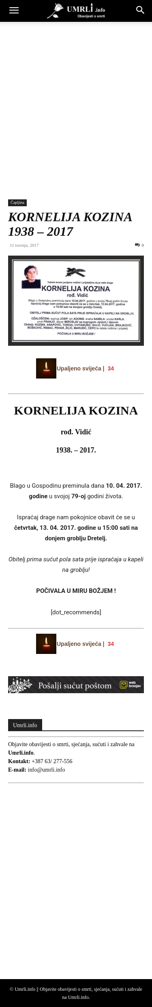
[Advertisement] (76, 102)
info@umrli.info (46, 770)
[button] (14, 11)
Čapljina (17, 202)
